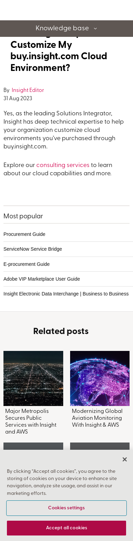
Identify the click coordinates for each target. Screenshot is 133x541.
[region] (66, 495)
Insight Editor (27, 90)
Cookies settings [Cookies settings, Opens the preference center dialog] (66, 508)
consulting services (62, 165)
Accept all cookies (66, 528)
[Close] (124, 459)
